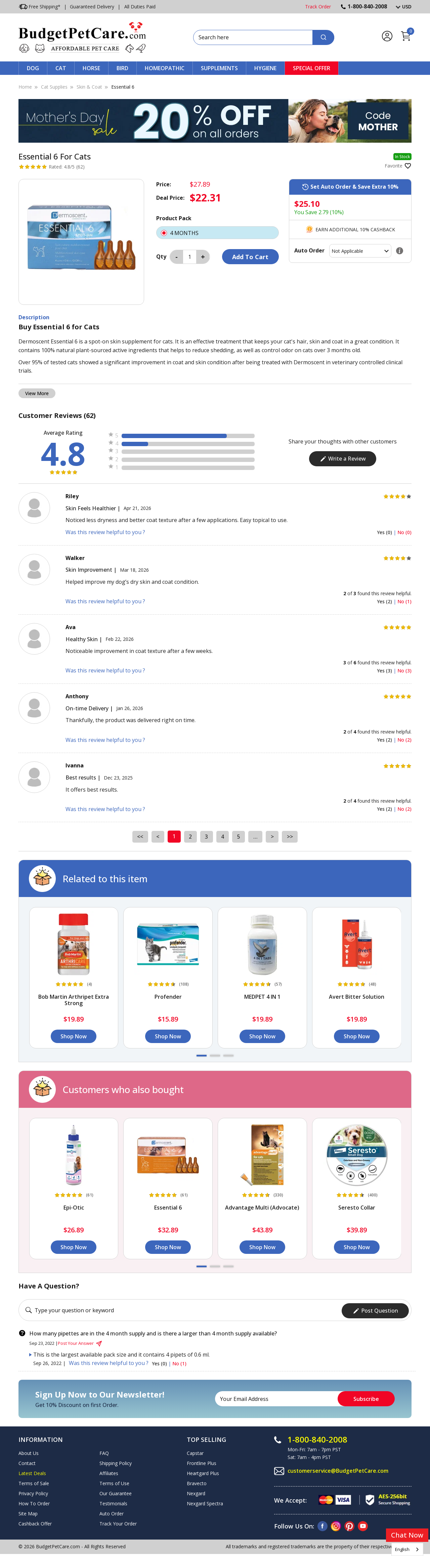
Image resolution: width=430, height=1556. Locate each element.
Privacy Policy (33, 1492)
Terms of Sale (33, 1482)
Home (25, 87)
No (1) (404, 601)
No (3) (404, 670)
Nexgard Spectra (205, 1502)
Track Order (318, 6)
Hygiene (265, 68)
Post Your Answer (80, 1342)
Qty (161, 256)
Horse (91, 68)
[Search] (323, 37)
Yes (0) (385, 532)
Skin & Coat (89, 87)
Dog (33, 68)
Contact (27, 1462)
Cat (60, 68)
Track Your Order (118, 1522)
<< (139, 836)
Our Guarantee (115, 1492)
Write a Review (343, 458)
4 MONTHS (217, 233)
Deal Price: (170, 197)
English (402, 1549)
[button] (201, 1055)
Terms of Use (114, 1482)
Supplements (219, 68)
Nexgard (196, 1492)
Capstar (195, 1452)
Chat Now (407, 1535)
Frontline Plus (201, 1462)
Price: (163, 184)
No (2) (404, 740)
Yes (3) (385, 670)
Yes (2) (385, 601)
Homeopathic (164, 68)
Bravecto (197, 1482)
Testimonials (113, 1502)
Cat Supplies (54, 87)
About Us (28, 1452)
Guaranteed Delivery (92, 6)
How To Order (34, 1502)
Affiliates (108, 1472)
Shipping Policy (115, 1462)
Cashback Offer (35, 1522)
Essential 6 (122, 87)
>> (291, 836)
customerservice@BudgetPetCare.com (339, 1469)
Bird (122, 68)
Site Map (28, 1512)
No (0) (404, 532)
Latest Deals (32, 1472)
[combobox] (407, 1549)
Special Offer (311, 68)
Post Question (375, 1309)
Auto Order (111, 1512)
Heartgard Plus (203, 1472)
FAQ (104, 1452)
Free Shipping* (39, 7)
